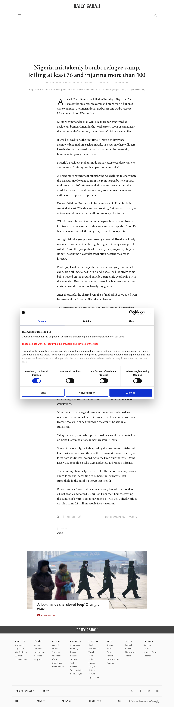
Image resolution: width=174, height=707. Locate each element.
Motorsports (130, 652)
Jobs (17, 701)
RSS (119, 701)
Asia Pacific (56, 655)
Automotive (75, 645)
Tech (72, 663)
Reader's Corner (151, 652)
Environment (93, 648)
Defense (73, 666)
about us (66, 701)
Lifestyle (94, 641)
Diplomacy (19, 645)
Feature (91, 673)
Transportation (76, 670)
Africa (54, 659)
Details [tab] (87, 321)
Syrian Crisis (57, 663)
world (60, 533)
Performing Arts (113, 659)
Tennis (128, 655)
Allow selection (87, 392)
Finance (73, 655)
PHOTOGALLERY (48, 615)
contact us (95, 701)
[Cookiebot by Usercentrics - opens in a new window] (131, 312)
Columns (147, 645)
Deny (43, 392)
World (56, 641)
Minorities (38, 655)
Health (91, 645)
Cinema (110, 645)
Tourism (73, 659)
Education (38, 648)
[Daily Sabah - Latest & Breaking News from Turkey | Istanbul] (87, 6)
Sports (129, 641)
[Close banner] (151, 312)
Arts (109, 641)
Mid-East (55, 645)
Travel (91, 652)
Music (109, 648)
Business (75, 641)
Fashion (91, 659)
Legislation (19, 648)
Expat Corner (94, 677)
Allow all (130, 392)
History (91, 670)
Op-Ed (146, 648)
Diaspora (37, 659)
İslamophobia (58, 666)
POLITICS (20, 641)
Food (90, 655)
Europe (55, 648)
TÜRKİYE (38, 641)
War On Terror (21, 652)
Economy (74, 648)
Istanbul (37, 645)
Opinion (148, 641)
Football (128, 645)
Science (91, 663)
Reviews (110, 663)
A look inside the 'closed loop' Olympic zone (68, 607)
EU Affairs (19, 655)
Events (109, 652)
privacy (41, 701)
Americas (56, 652)
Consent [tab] (42, 321)
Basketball (129, 648)
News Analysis (21, 659)
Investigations (39, 652)
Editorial (147, 655)
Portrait (110, 655)
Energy (73, 652)
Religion (91, 666)
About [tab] (132, 321)
